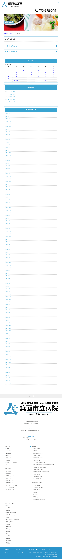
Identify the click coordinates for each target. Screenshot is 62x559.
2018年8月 (7, 336)
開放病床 (34, 496)
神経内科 (8, 514)
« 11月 (16, 80)
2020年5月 (7, 281)
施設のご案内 (9, 455)
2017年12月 (8, 356)
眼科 (7, 533)
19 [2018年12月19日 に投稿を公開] (23, 74)
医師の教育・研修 (9, 480)
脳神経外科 (8, 526)
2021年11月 (8, 233)
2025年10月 (8, 126)
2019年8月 (7, 304)
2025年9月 (7, 129)
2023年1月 (7, 205)
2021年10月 (8, 236)
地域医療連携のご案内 (37, 482)
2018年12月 (8, 325)
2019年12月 (8, 294)
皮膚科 (7, 528)
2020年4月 (7, 283)
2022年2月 (7, 226)
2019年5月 (7, 312)
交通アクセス (9, 457)
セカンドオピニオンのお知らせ (39, 462)
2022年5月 (7, 218)
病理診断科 (8, 540)
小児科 (7, 517)
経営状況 (8, 460)
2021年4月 (7, 252)
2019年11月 (8, 296)
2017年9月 (7, 364)
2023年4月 (7, 197)
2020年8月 (7, 273)
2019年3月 (7, 317)
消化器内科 (8, 507)
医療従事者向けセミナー (38, 497)
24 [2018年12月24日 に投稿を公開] (8, 76)
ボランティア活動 (36, 474)
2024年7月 (7, 165)
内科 (7, 505)
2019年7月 (7, 307)
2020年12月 (8, 262)
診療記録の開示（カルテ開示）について (41, 471)
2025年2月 (7, 147)
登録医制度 (35, 492)
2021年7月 (7, 244)
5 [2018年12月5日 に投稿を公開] (23, 70)
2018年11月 (8, 328)
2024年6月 (7, 168)
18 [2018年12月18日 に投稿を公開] (16, 74)
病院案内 (7, 446)
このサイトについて (37, 478)
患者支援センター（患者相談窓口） (40, 467)
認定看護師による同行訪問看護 (39, 499)
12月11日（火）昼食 (11, 51)
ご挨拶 (7, 448)
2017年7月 (7, 370)
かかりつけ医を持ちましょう (38, 485)
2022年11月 (8, 210)
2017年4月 (7, 377)
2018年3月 (7, 349)
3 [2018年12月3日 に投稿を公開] (8, 70)
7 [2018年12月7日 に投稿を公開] (38, 70)
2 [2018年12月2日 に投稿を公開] (53, 68)
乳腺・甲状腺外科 (9, 521)
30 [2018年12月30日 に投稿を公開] (53, 76)
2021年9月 (7, 239)
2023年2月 (7, 202)
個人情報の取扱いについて (38, 469)
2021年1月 (7, 260)
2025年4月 (7, 142)
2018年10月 (8, 330)
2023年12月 (8, 176)
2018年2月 (7, 351)
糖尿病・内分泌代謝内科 (11, 512)
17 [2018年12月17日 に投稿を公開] (8, 74)
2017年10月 (8, 362)
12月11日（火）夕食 (11, 46)
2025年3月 (7, 144)
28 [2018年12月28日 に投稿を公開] (38, 76)
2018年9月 (7, 333)
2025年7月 (7, 134)
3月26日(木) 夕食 (10, 102)
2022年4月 (7, 220)
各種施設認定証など (10, 453)
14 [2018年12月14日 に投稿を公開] (38, 72)
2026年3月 (7, 113)
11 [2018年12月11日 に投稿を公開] (16, 72)
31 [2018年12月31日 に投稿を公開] (8, 78)
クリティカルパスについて (38, 487)
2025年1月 (7, 150)
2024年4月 (7, 173)
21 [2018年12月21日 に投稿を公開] (38, 74)
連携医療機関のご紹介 (37, 490)
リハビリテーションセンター (12, 485)
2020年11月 (8, 265)
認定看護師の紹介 (9, 482)
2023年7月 (7, 189)
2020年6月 (7, 278)
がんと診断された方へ (10, 489)
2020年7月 (7, 275)
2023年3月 (7, 199)
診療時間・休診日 (36, 448)
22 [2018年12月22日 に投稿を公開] (45, 74)
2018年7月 (7, 338)
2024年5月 (7, 171)
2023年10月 (8, 181)
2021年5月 (7, 249)
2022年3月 (7, 223)
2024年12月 (8, 152)
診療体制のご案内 (9, 503)
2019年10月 (8, 299)
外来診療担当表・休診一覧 (38, 457)
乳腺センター (9, 478)
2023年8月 (7, 186)
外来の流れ (35, 450)
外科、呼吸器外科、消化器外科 (12, 519)
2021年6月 (7, 247)
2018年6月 (7, 341)
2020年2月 (7, 288)
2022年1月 (7, 228)
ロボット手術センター (10, 475)
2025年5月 (7, 139)
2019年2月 (7, 320)
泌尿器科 (8, 529)
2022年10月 (8, 213)
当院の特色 (8, 468)
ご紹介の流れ (35, 494)
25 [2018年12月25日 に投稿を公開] (16, 76)
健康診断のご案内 (36, 455)
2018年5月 (7, 343)
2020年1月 (7, 291)
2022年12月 (8, 207)
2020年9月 (7, 270)
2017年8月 (7, 367)
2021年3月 (7, 254)
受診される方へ (36, 446)
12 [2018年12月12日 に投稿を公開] (23, 72)
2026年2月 (7, 116)
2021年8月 (7, 241)
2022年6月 (7, 215)
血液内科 (8, 510)
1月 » (45, 80)
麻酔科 (7, 542)
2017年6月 (7, 372)
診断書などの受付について (38, 453)
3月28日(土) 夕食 (10, 91)
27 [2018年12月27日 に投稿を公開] (31, 76)
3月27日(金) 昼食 (10, 99)
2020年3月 (7, 286)
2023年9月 (7, 184)
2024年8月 (7, 163)
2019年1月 (7, 322)
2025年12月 (8, 121)
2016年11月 (8, 383)
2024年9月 (7, 160)
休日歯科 (8, 543)
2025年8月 (7, 131)
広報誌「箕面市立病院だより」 (12, 462)
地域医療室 (35, 483)
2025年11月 (8, 124)
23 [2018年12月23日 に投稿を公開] (53, 74)
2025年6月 (7, 137)
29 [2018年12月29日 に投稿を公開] (45, 76)
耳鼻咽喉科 (8, 535)
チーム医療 (8, 471)
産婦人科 (8, 531)
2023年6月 (7, 192)
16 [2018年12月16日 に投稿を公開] (53, 72)
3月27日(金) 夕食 (10, 96)
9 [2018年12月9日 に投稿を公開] (53, 70)
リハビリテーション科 (10, 536)
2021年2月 (7, 257)
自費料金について (36, 460)
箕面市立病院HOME (9, 34)
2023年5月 (7, 194)
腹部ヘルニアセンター (10, 483)
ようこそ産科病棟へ (10, 487)
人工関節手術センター (10, 476)
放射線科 (8, 538)
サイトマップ (8, 549)
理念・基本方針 (9, 450)
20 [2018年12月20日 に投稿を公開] (31, 74)
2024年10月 (8, 158)
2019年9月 (7, 301)
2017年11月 (8, 359)
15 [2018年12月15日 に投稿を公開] (45, 72)
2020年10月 (8, 267)
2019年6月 (7, 309)
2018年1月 (7, 354)
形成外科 (8, 524)
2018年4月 (7, 346)
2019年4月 (7, 315)
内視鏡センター (9, 473)
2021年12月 (8, 231)
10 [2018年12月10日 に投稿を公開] (8, 72)
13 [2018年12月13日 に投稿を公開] (31, 72)
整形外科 (8, 522)
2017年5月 (7, 375)
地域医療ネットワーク (37, 489)
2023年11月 (8, 178)
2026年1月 (7, 118)
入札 (7, 464)
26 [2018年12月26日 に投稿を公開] (23, 76)
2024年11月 (8, 155)
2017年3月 (7, 380)
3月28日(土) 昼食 (10, 94)
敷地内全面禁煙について (38, 476)
